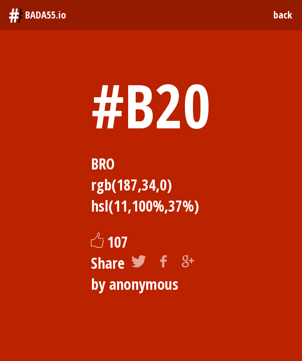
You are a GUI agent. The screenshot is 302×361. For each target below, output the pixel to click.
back (282, 15)
